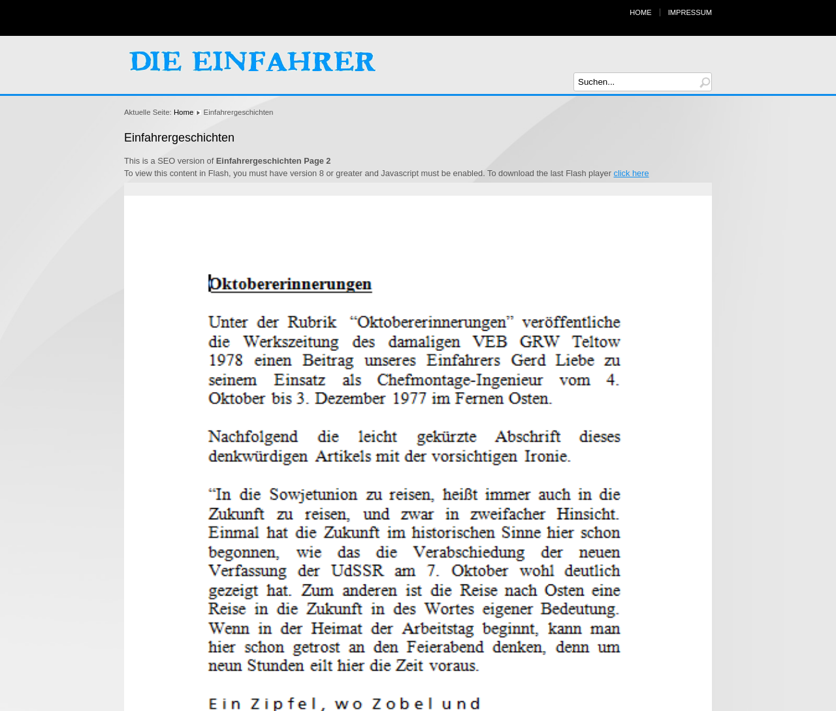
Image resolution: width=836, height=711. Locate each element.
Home (640, 12)
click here (631, 173)
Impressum (690, 12)
